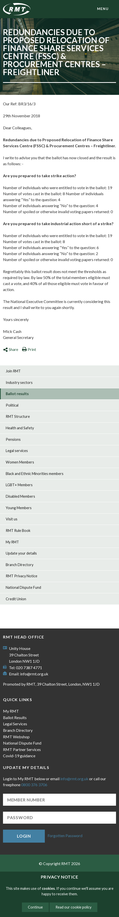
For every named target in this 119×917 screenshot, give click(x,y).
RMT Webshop (16, 736)
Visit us (11, 519)
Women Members (20, 462)
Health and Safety (20, 428)
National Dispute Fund (23, 587)
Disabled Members (20, 496)
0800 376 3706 (34, 784)
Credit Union (16, 599)
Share (10, 349)
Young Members (19, 508)
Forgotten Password (65, 835)
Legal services (17, 451)
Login (24, 836)
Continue (35, 907)
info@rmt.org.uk (34, 673)
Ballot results (17, 394)
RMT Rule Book (18, 530)
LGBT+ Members (19, 485)
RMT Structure (18, 416)
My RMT (12, 542)
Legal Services (15, 723)
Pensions (13, 439)
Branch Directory (19, 565)
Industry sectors (19, 382)
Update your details (21, 553)
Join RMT (13, 371)
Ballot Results (15, 717)
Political (12, 405)
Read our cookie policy (73, 907)
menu (103, 9)
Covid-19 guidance (19, 755)
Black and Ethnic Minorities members (34, 473)
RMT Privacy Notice (21, 576)
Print (29, 349)
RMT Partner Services (22, 749)
